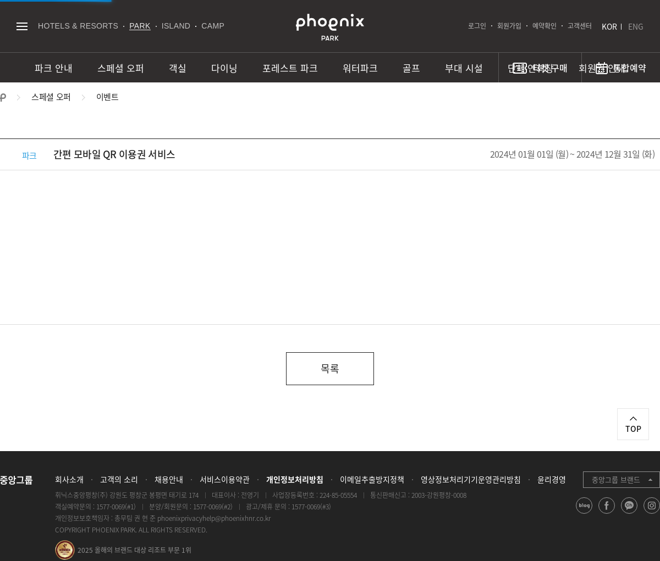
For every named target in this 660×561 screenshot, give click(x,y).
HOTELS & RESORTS (78, 25)
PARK (140, 25)
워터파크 (360, 68)
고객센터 (580, 26)
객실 (177, 68)
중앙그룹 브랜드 (616, 479)
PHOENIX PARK (330, 27)
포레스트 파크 (290, 68)
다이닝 (224, 68)
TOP (633, 428)
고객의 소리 (119, 479)
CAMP (212, 25)
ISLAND (176, 25)
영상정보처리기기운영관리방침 (471, 479)
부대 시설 (464, 68)
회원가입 (509, 26)
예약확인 (544, 26)
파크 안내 (54, 68)
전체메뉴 (21, 26)
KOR (609, 26)
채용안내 (169, 479)
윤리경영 (551, 479)
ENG (636, 26)
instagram (652, 513)
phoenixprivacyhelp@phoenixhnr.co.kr (214, 518)
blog (584, 513)
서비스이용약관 (225, 479)
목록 (330, 368)
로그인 (477, 26)
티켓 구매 (550, 67)
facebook (607, 513)
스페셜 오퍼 (120, 68)
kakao (629, 513)
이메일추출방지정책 (372, 479)
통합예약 (629, 67)
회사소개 (69, 479)
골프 (411, 68)
